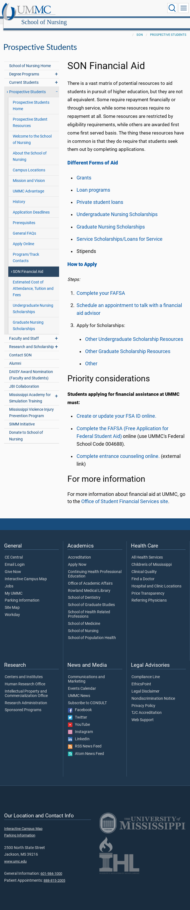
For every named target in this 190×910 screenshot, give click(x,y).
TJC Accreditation (146, 706)
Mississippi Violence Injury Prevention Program (31, 406)
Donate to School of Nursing (26, 429)
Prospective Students (168, 29)
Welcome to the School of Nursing (32, 133)
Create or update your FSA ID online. (116, 410)
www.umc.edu (15, 855)
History (19, 195)
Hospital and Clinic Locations (156, 580)
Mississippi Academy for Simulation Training (30, 391)
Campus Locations (29, 164)
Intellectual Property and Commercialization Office (26, 687)
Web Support (142, 714)
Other (91, 357)
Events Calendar (82, 682)
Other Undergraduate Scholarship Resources (134, 333)
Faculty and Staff (24, 332)
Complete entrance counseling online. (118, 450)
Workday (12, 609)
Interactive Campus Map (26, 573)
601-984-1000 (51, 867)
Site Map (12, 601)
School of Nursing (96, 9)
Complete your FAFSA (101, 287)
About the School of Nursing (30, 150)
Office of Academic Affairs (90, 577)
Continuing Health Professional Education (94, 568)
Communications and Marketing (86, 673)
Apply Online (23, 237)
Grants (84, 171)
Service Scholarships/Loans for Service (120, 233)
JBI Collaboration (24, 380)
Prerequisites (24, 216)
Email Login (15, 558)
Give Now (13, 566)
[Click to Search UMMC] (172, 8)
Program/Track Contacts (26, 251)
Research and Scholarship (31, 340)
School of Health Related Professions (89, 608)
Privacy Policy (143, 700)
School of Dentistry (84, 591)
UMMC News (79, 690)
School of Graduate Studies (91, 599)
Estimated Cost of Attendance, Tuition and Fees (33, 282)
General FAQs (24, 227)
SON (139, 29)
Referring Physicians (149, 594)
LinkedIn (79, 733)
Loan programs (93, 184)
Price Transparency (147, 587)
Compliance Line (145, 671)
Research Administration (26, 697)
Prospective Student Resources (30, 116)
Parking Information (22, 594)
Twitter (77, 711)
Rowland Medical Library (89, 584)
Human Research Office (25, 678)
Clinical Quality (144, 566)
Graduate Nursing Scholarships (28, 319)
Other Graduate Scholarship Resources (127, 345)
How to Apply (82, 258)
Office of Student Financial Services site (124, 495)
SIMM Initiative (22, 418)
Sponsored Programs (23, 704)
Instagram (80, 726)
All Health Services (147, 551)
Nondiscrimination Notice (153, 692)
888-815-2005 (54, 874)
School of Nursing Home (30, 59)
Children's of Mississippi (151, 558)
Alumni (15, 357)
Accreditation (79, 551)
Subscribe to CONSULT (87, 697)
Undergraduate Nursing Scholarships (33, 302)
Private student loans (100, 196)
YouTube (79, 718)
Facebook (80, 704)
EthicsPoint (141, 678)
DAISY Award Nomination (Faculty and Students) (31, 368)
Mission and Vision (29, 174)
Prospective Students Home (31, 99)
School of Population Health (92, 632)
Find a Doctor (142, 573)
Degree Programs (24, 68)
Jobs (9, 580)
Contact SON (20, 349)
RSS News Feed (85, 740)
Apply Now (77, 558)
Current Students (24, 76)
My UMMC (13, 587)
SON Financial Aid (28, 265)
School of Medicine (84, 617)
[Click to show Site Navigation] (184, 8)
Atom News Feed (86, 748)
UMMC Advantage (28, 185)
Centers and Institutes (24, 671)
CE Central (14, 551)
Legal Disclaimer (145, 685)
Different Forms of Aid (92, 156)
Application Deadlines (31, 206)
